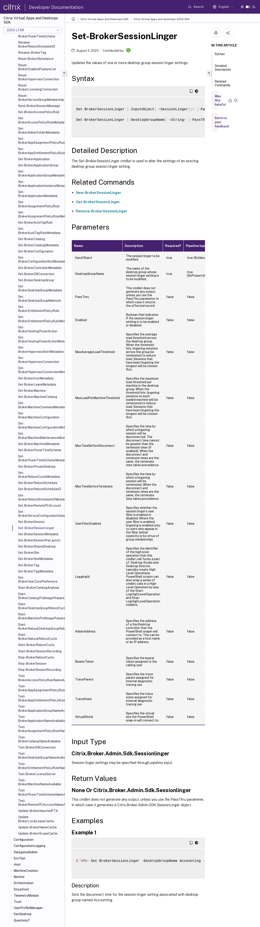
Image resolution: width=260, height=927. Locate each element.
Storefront (21, 889)
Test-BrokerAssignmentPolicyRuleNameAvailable (40, 729)
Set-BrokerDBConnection (36, 274)
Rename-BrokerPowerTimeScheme (36, 34)
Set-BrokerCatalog (31, 239)
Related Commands (222, 85)
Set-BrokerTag (28, 565)
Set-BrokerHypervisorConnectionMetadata (40, 370)
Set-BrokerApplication (34, 159)
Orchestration (23, 883)
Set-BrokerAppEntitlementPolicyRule (40, 151)
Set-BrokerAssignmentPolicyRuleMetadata (40, 214)
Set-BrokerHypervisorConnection (38, 360)
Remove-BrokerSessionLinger (101, 211)
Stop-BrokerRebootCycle (36, 657)
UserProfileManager (28, 908)
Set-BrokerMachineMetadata (38, 444)
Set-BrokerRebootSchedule (37, 483)
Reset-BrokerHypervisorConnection (38, 77)
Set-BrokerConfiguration (35, 251)
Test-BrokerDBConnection (37, 747)
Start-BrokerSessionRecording (40, 651)
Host (17, 864)
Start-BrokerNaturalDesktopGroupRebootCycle (40, 626)
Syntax (220, 56)
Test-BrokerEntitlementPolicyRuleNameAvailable (40, 766)
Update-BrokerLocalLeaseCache (36, 819)
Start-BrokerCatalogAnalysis (38, 587)
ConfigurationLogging (29, 846)
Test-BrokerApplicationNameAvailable (40, 719)
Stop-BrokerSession (32, 663)
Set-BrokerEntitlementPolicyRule (38, 309)
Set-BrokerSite (28, 552)
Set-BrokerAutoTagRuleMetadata (39, 230)
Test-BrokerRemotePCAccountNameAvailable (40, 802)
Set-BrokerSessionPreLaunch (39, 540)
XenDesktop (22, 914)
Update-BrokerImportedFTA (38, 811)
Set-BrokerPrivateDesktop (36, 466)
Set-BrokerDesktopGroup (36, 280)
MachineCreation (26, 870)
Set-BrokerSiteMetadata (35, 559)
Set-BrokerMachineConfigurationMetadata (40, 425)
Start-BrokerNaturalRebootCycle (37, 636)
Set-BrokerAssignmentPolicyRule (39, 204)
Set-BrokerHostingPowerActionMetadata (40, 339)
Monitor (19, 877)
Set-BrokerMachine (32, 390)
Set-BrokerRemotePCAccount (39, 505)
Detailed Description (223, 69)
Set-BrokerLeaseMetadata (37, 384)
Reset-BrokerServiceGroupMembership (40, 97)
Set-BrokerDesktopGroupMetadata (40, 288)
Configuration (23, 839)
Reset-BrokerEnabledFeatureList (37, 67)
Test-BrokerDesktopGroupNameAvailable (40, 755)
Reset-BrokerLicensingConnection (38, 87)
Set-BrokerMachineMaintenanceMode (40, 435)
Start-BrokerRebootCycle (36, 645)
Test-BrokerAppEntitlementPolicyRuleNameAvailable (40, 698)
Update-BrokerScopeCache (37, 833)
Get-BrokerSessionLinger (98, 202)
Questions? (22, 920)
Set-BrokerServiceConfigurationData (40, 513)
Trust (18, 901)
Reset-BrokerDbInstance (35, 59)
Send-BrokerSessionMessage (39, 106)
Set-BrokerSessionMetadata (38, 534)
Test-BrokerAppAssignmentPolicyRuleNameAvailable (40, 688)
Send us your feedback (222, 122)
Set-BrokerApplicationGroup (38, 165)
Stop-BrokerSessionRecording (39, 669)
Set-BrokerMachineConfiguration (38, 415)
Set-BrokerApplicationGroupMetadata (40, 173)
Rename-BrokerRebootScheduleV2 (36, 44)
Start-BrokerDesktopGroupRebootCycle (40, 606)
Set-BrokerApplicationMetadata (37, 194)
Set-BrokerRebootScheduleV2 (39, 489)
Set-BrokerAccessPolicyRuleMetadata (40, 120)
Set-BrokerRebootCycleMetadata (39, 474)
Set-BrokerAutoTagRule (35, 222)
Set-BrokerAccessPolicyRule (38, 112)
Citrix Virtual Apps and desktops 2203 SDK (162, 19)
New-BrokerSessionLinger (98, 193)
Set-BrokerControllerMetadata (40, 268)
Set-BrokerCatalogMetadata (38, 245)
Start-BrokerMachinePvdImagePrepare (40, 616)
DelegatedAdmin (26, 852)
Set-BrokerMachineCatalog (37, 397)
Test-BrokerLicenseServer (37, 774)
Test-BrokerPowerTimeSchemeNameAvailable (40, 792)
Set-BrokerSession (31, 522)
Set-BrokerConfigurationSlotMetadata (40, 259)
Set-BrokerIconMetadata (35, 378)
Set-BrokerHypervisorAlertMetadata (40, 349)
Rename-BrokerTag (32, 52)
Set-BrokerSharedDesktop (37, 546)
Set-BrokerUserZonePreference (37, 579)
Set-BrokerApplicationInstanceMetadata (40, 184)
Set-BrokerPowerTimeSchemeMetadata (40, 458)
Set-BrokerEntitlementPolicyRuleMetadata (40, 319)
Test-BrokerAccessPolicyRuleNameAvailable (40, 678)
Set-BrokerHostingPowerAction (37, 329)
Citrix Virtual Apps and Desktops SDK (104, 19)
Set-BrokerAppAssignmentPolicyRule (40, 140)
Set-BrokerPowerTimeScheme (39, 450)
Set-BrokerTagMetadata (35, 571)
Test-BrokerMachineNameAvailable (39, 782)
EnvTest (20, 858)
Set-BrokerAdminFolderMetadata (38, 130)
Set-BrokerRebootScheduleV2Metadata (40, 497)
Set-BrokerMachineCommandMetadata (40, 405)
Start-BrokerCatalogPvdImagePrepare (40, 596)
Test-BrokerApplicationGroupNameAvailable (40, 708)
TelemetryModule (26, 895)
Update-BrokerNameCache (37, 827)
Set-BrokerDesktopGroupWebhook (39, 298)
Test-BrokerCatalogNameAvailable (39, 739)
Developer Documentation (56, 7)
